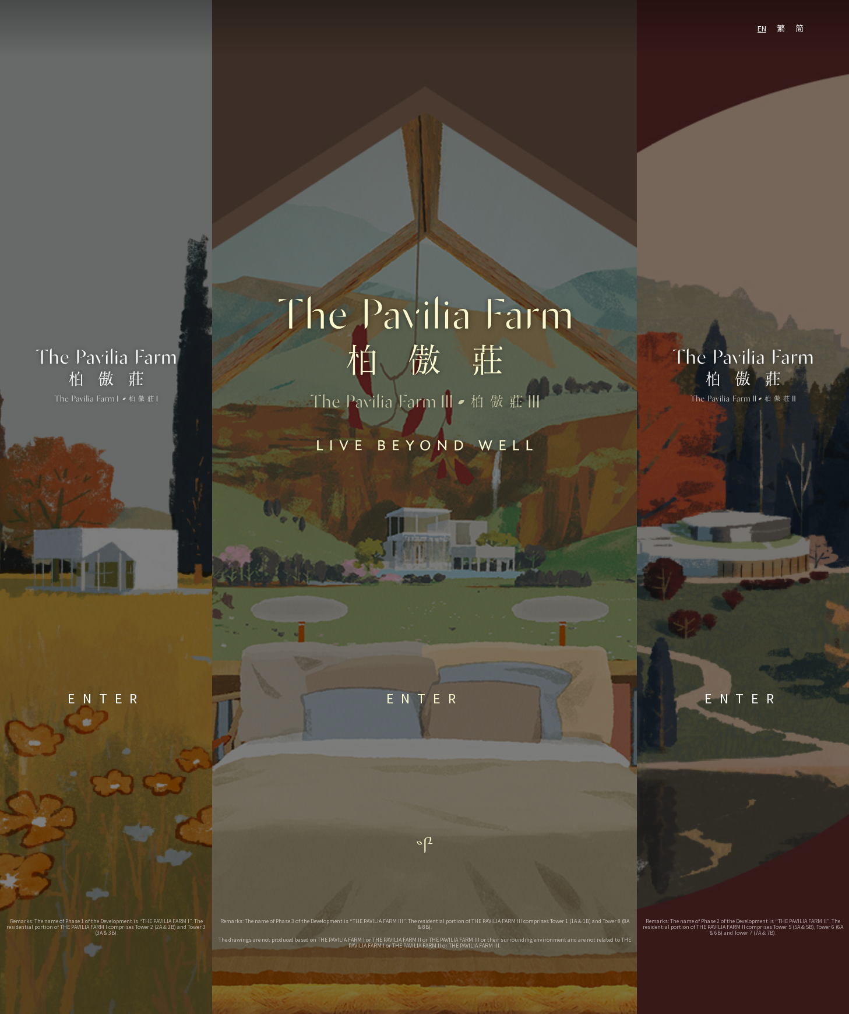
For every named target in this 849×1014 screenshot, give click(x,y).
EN (762, 28)
